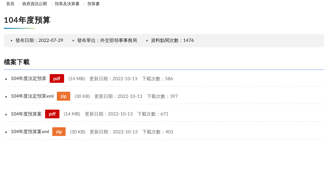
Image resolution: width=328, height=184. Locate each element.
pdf (56, 78)
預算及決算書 (67, 3)
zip (63, 96)
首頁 (9, 3)
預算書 (93, 3)
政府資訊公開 (34, 3)
